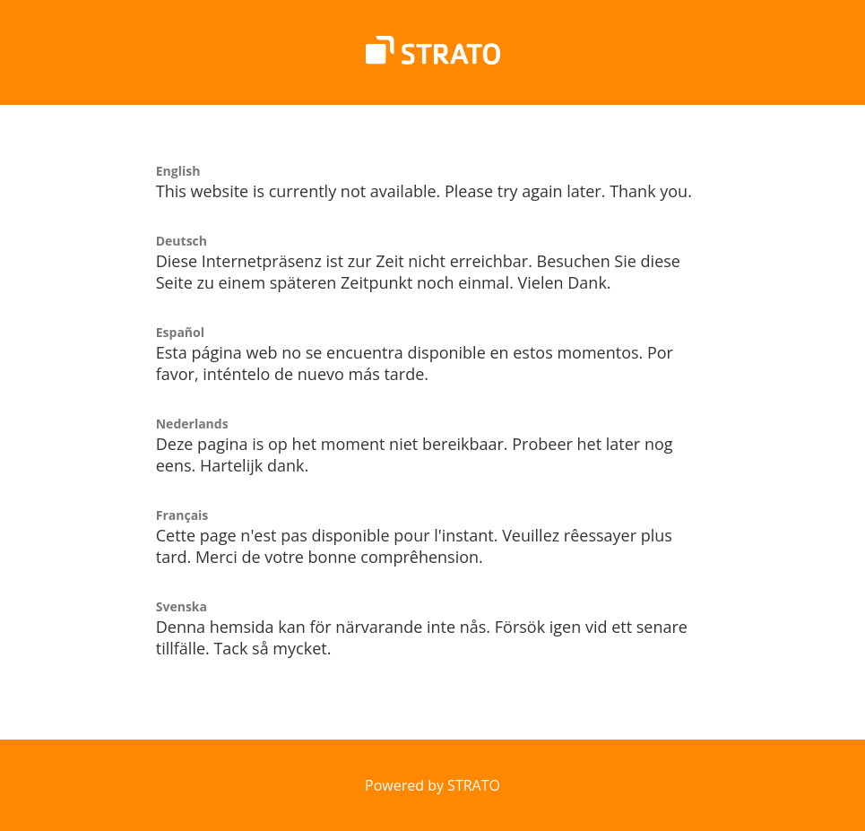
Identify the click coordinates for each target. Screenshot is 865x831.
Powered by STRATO (432, 785)
